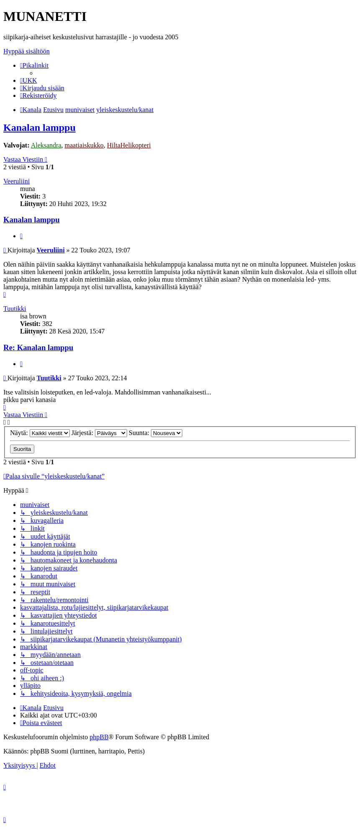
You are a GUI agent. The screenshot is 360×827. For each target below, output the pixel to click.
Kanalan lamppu (39, 127)
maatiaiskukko (84, 145)
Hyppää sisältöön (26, 51)
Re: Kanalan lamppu (38, 347)
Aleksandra (46, 145)
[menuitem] (28, 80)
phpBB (98, 736)
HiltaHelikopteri (129, 145)
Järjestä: (99, 432)
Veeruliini (16, 181)
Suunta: (155, 432)
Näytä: (40, 432)
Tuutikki (14, 308)
